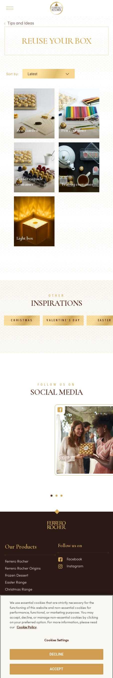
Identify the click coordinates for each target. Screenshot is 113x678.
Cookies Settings (56, 643)
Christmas (22, 320)
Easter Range (16, 582)
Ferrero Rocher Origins (23, 568)
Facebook (70, 558)
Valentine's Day (63, 320)
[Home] (57, 8)
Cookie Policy (27, 630)
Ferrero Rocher (16, 561)
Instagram (70, 565)
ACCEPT (56, 672)
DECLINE (57, 658)
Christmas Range (18, 589)
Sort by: (12, 73)
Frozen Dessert (16, 575)
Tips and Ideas (20, 22)
